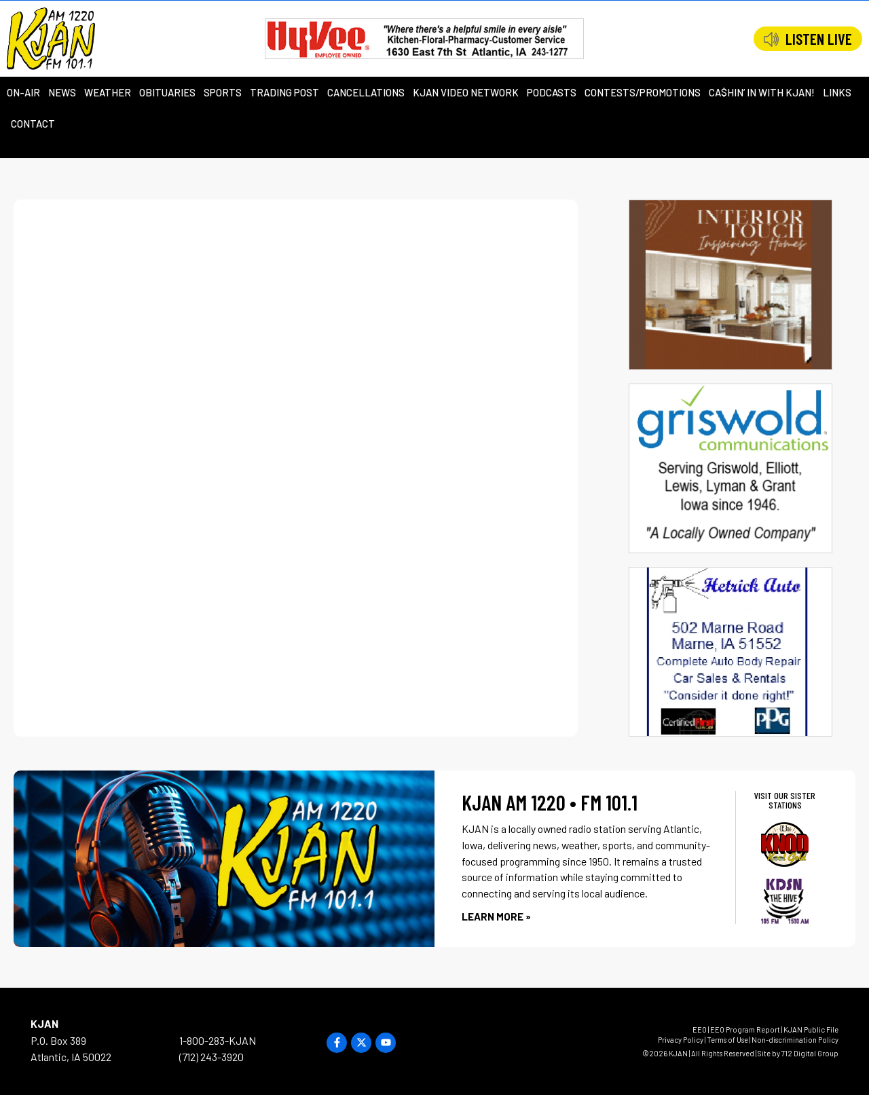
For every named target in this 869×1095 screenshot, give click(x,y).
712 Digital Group (809, 1053)
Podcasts (551, 92)
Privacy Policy (680, 1039)
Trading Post (284, 92)
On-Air (23, 92)
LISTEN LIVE (818, 38)
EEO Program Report (745, 1029)
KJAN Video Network (466, 92)
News (62, 92)
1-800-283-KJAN (217, 1040)
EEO (699, 1029)
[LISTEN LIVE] (771, 39)
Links (837, 92)
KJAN (44, 1023)
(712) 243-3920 (211, 1056)
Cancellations (366, 92)
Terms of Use (727, 1039)
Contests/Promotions (643, 92)
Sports (223, 92)
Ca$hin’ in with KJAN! (762, 92)
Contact (33, 123)
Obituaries (167, 92)
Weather (107, 92)
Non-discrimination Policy (795, 1039)
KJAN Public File (810, 1029)
